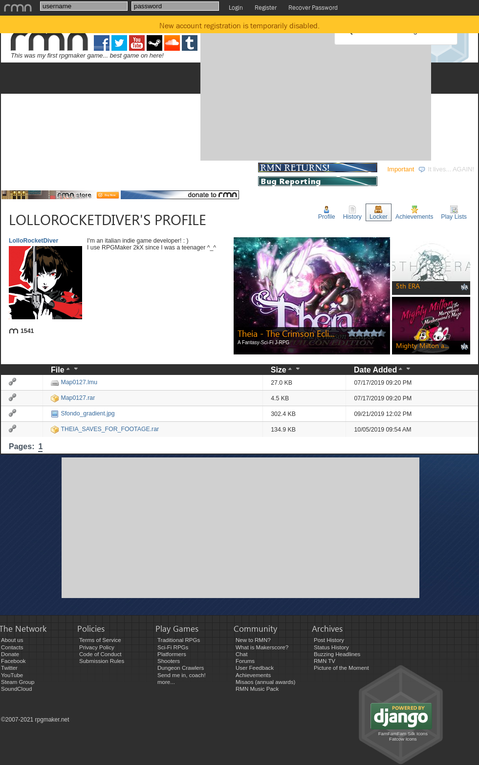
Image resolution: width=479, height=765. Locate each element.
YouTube (12, 675)
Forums (245, 661)
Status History (331, 647)
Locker (379, 213)
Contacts (12, 647)
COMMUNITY (188, 169)
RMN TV (324, 661)
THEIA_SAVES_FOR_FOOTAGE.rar (105, 429)
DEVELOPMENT (77, 169)
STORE (238, 169)
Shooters (168, 661)
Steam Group (18, 682)
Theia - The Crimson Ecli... (286, 333)
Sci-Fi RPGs (172, 647)
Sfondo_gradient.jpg (82, 413)
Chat (241, 654)
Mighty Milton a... (422, 345)
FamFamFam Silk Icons (403, 733)
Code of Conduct (100, 654)
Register (266, 7)
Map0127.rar (73, 397)
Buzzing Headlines (337, 654)
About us (12, 640)
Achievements (414, 213)
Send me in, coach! (181, 675)
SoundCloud (16, 689)
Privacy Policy (96, 647)
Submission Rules (101, 661)
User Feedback (255, 668)
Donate (10, 654)
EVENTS (134, 169)
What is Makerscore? (262, 647)
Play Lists (454, 213)
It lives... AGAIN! (446, 169)
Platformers (171, 654)
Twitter (9, 668)
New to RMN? (253, 640)
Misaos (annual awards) (265, 682)
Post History (329, 640)
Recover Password (313, 7)
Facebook (13, 661)
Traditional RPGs (178, 640)
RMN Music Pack (257, 689)
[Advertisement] (288, 89)
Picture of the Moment (341, 668)
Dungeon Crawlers (180, 668)
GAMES (20, 169)
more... (166, 682)
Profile (326, 213)
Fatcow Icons (403, 739)
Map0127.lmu (74, 382)
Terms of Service (100, 640)
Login (236, 7)
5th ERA (408, 285)
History (352, 213)
